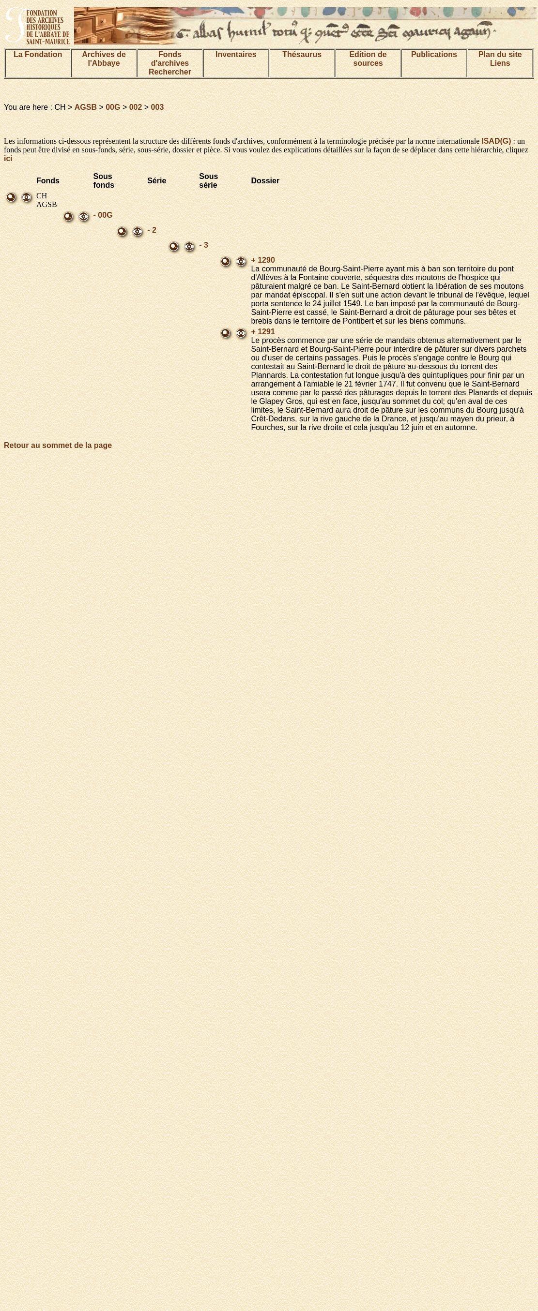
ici (8, 158)
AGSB (86, 107)
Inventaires (235, 54)
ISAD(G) (496, 141)
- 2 (151, 230)
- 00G (103, 215)
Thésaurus (302, 54)
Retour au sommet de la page (58, 445)
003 (157, 107)
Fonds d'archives (170, 58)
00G (113, 107)
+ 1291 (263, 332)
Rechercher (170, 72)
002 (135, 107)
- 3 (203, 245)
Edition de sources (367, 58)
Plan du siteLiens (500, 58)
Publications (434, 54)
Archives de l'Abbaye (104, 58)
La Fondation (38, 54)
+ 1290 (263, 260)
